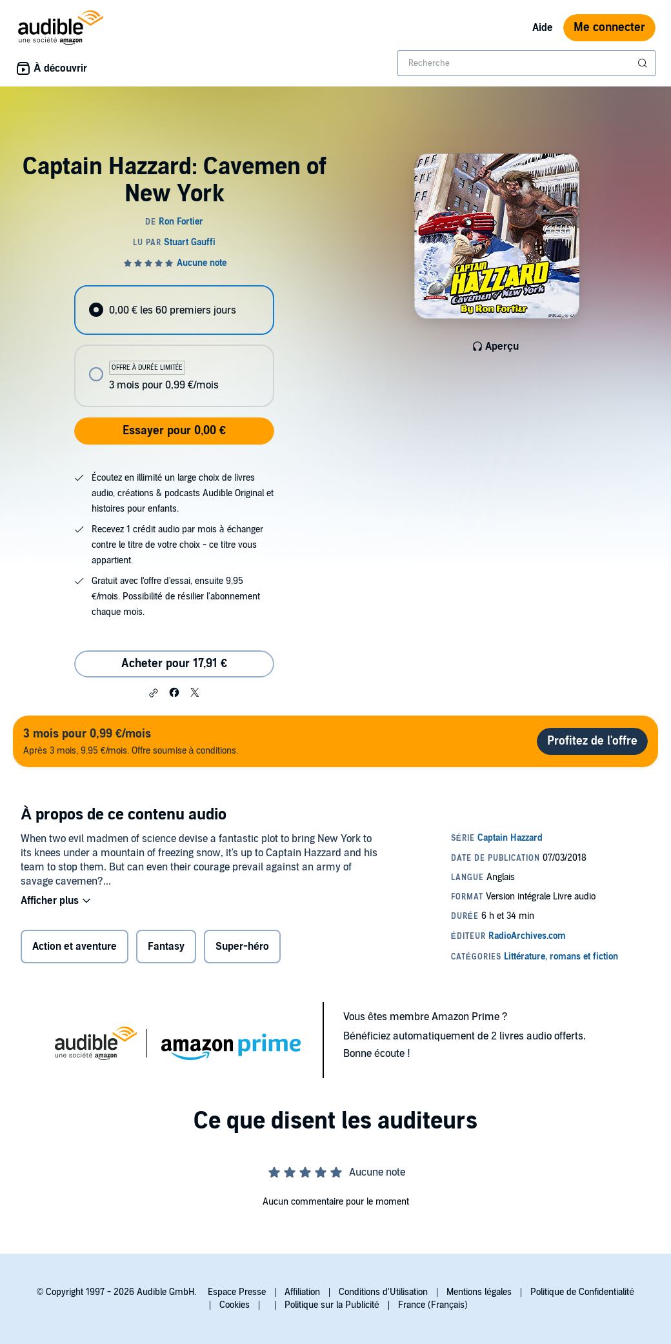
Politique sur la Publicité (332, 1304)
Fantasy (166, 946)
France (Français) (433, 1304)
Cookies (234, 1304)
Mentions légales (479, 1292)
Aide (542, 27)
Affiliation (302, 1292)
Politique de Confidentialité (582, 1292)
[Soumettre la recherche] (644, 63)
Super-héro (242, 946)
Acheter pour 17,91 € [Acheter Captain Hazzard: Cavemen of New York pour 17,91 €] (174, 663)
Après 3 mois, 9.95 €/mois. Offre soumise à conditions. (130, 741)
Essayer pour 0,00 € (174, 430)
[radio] (174, 310)
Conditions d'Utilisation (383, 1292)
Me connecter (609, 27)
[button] (153, 693)
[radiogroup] (174, 346)
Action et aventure (74, 946)
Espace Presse (237, 1292)
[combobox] (526, 63)
